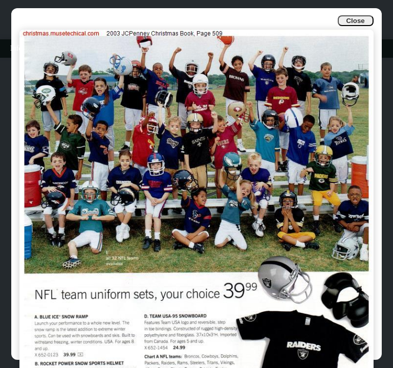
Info (16, 48)
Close (355, 21)
